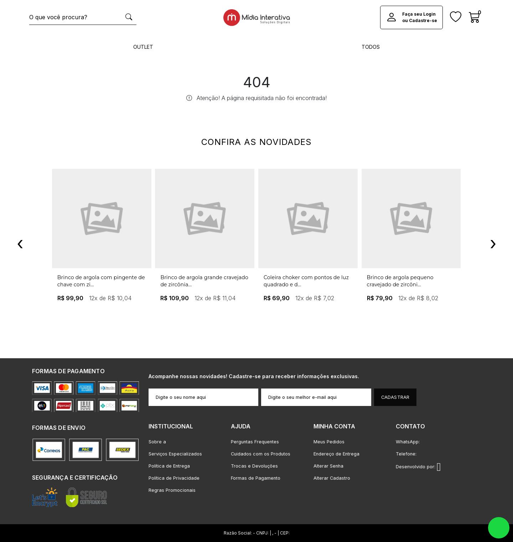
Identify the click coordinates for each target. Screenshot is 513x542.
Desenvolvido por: (418, 466)
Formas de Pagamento (255, 478)
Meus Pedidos (329, 441)
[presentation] (20, 243)
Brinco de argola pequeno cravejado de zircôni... (400, 281)
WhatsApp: (408, 441)
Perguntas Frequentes (255, 441)
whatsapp (498, 527)
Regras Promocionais (172, 490)
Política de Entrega (169, 466)
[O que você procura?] (75, 17)
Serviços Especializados (175, 454)
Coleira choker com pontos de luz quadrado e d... (306, 281)
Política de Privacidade (174, 478)
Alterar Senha (328, 466)
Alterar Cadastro (332, 478)
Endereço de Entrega (336, 454)
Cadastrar (395, 397)
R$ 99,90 (70, 298)
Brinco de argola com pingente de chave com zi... (101, 281)
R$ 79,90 (380, 298)
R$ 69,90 (277, 298)
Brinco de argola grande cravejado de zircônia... (204, 281)
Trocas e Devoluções (254, 466)
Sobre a (157, 441)
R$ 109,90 (174, 298)
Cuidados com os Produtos (260, 454)
